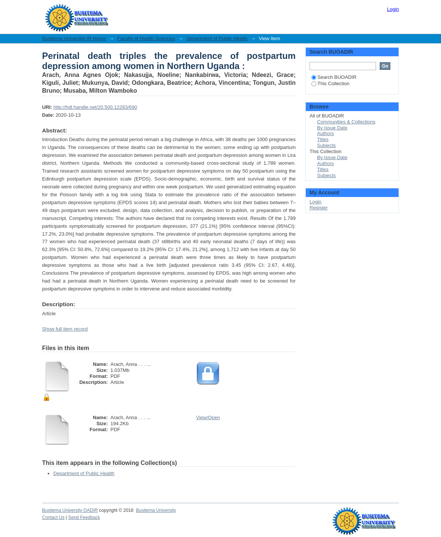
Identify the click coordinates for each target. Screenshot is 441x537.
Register (319, 208)
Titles (323, 139)
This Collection (330, 83)
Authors (325, 133)
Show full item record (65, 329)
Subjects (326, 145)
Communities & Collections (346, 122)
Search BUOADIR (333, 77)
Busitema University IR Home (74, 38)
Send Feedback (84, 517)
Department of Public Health (217, 38)
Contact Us (53, 517)
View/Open (208, 417)
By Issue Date (332, 128)
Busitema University (156, 510)
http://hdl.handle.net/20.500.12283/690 (95, 107)
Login (393, 9)
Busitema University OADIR (70, 510)
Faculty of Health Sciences (146, 38)
